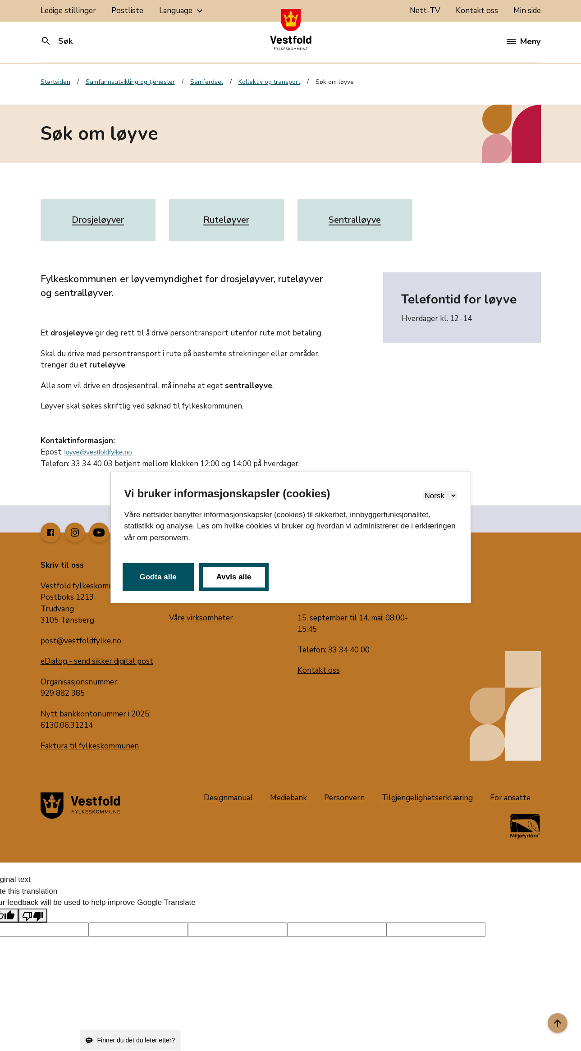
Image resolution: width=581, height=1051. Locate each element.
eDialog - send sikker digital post (97, 661)
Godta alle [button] (158, 577)
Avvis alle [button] (234, 577)
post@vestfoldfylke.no (81, 641)
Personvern (344, 798)
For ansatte (510, 798)
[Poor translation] (32, 916)
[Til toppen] (557, 1023)
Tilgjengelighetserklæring (427, 798)
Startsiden (55, 82)
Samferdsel (206, 82)
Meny (523, 41)
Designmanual (228, 798)
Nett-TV (425, 10)
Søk (57, 41)
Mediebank (288, 798)
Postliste (127, 10)
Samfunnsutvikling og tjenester (130, 82)
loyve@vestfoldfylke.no (98, 452)
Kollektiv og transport (269, 82)
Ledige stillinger (68, 10)
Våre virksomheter (201, 618)
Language (182, 10)
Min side (527, 10)
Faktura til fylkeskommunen (90, 746)
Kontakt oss (477, 10)
